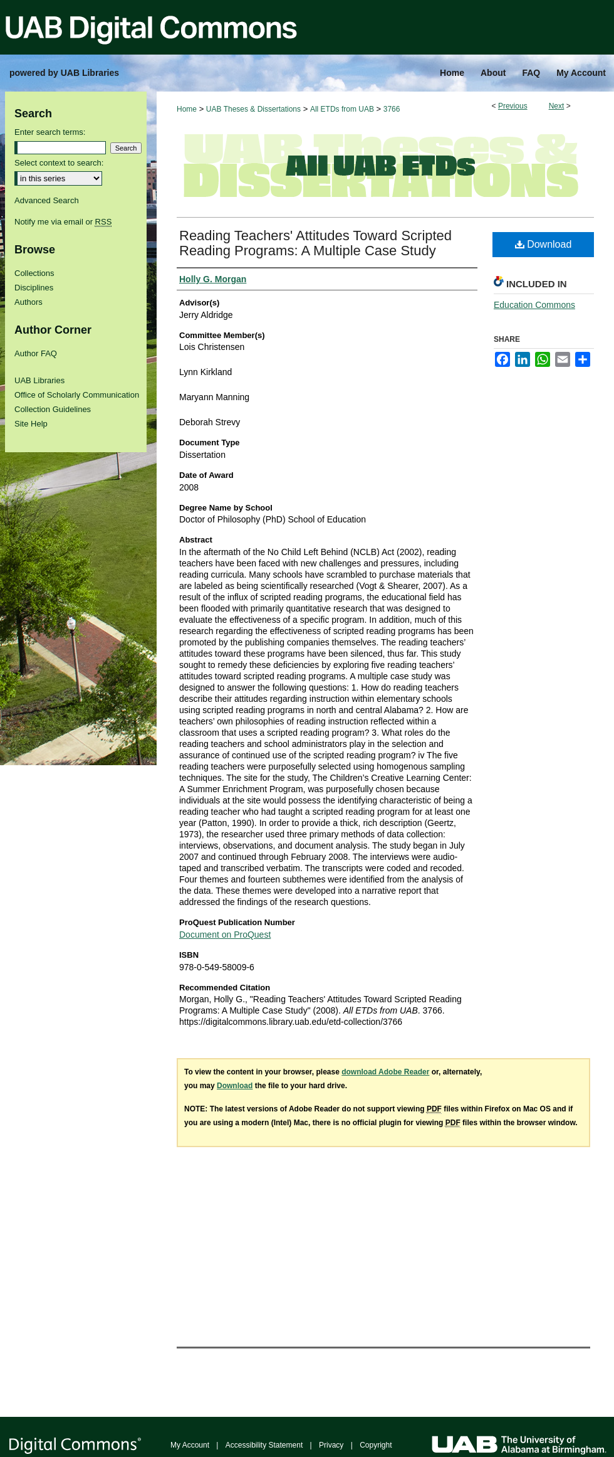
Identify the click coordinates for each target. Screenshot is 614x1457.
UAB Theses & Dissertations (253, 109)
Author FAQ (35, 353)
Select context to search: (58, 162)
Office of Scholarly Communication (76, 395)
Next (557, 106)
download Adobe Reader (385, 1072)
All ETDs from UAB (342, 109)
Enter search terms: (49, 132)
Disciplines (33, 287)
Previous (513, 106)
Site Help (31, 423)
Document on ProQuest (225, 935)
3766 (391, 109)
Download (543, 244)
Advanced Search (46, 200)
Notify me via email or (63, 221)
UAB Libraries (39, 380)
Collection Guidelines (52, 409)
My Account (189, 1445)
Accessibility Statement (264, 1445)
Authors (28, 302)
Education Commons (534, 305)
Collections (34, 273)
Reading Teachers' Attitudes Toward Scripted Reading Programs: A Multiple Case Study (315, 243)
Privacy (331, 1445)
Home (187, 109)
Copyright (376, 1445)
